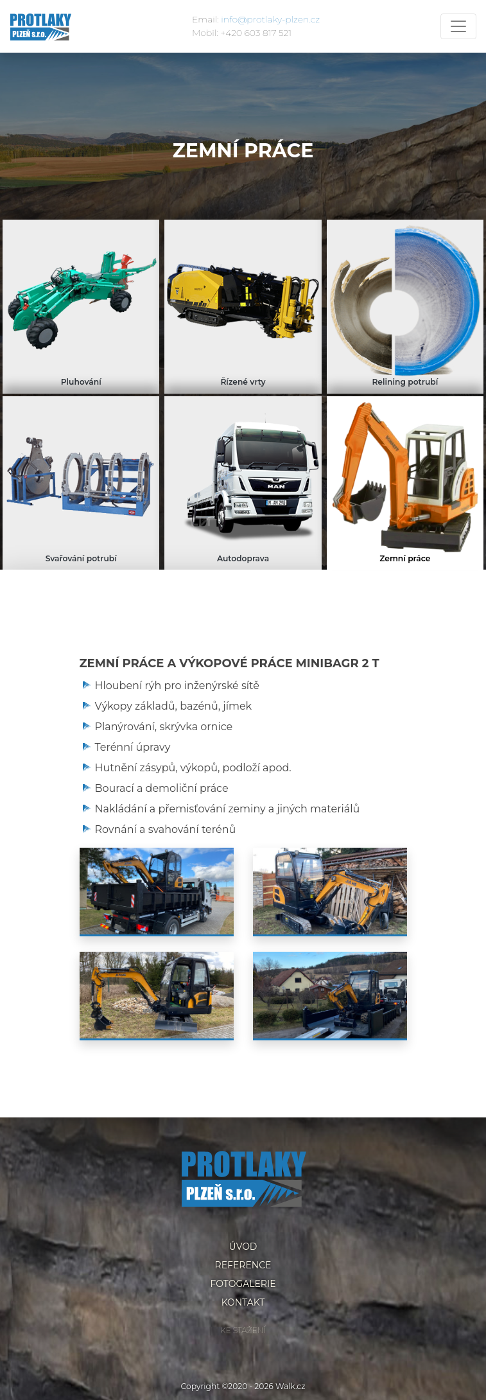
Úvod (243, 1246)
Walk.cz (290, 1386)
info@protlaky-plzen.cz (270, 19)
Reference (243, 1265)
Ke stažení (243, 1330)
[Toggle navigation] (458, 26)
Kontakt (243, 1302)
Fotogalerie (242, 1284)
